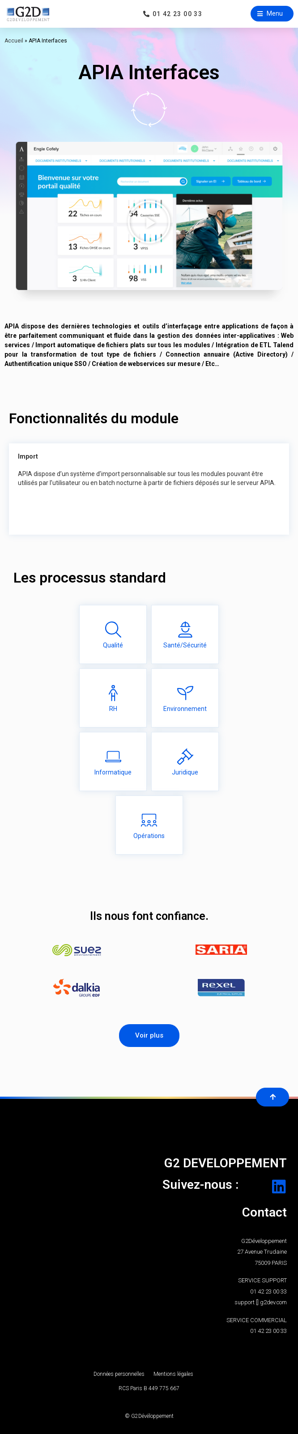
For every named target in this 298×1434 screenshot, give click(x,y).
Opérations (149, 835)
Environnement (185, 708)
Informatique (113, 772)
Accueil (13, 41)
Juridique (185, 772)
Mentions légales (173, 1374)
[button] (272, 13)
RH (113, 708)
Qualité (113, 645)
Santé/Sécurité (185, 645)
